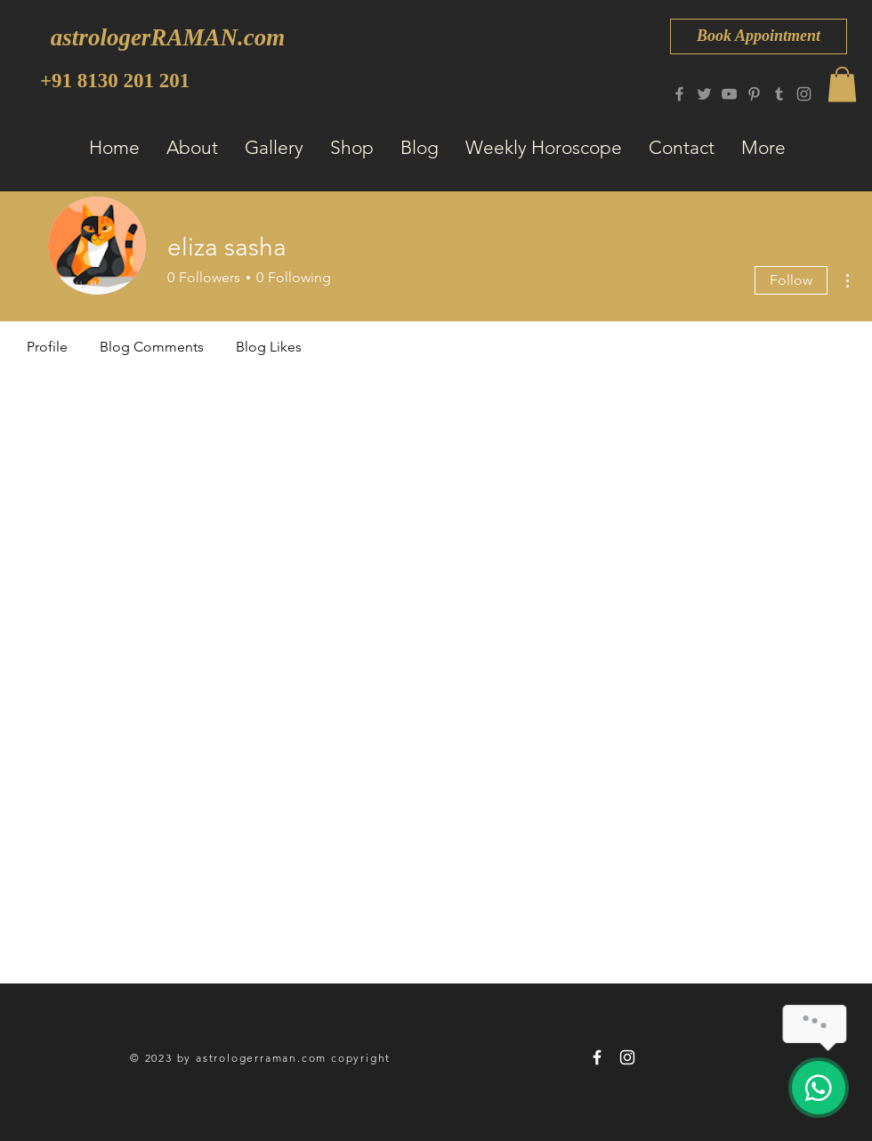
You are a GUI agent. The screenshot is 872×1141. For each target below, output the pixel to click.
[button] (842, 84)
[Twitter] (704, 94)
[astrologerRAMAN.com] (167, 38)
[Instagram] (804, 94)
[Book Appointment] (758, 36)
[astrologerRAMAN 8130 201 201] (597, 1057)
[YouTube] (729, 94)
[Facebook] (679, 94)
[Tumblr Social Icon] (779, 94)
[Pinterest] (754, 94)
